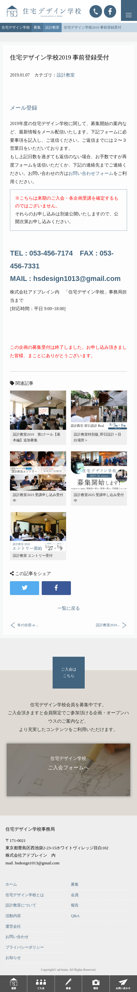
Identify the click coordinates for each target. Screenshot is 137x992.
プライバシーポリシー (24, 947)
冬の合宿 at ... (27, 625)
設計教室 (66, 75)
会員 (75, 895)
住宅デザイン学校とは (24, 895)
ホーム (11, 884)
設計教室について (20, 905)
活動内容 (13, 916)
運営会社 (13, 926)
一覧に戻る (68, 608)
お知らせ (13, 957)
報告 (75, 905)
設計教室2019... (108, 625)
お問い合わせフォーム (90, 173)
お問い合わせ (17, 936)
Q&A (75, 916)
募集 (75, 884)
